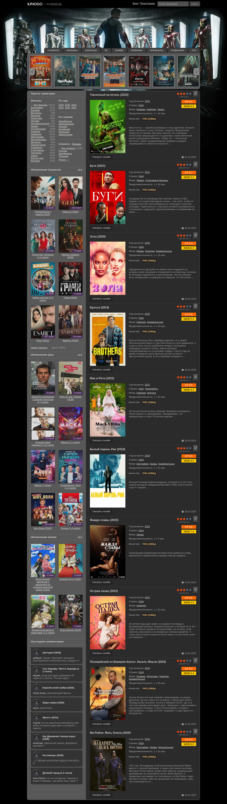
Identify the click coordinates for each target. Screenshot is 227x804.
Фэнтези (151, 393)
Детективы (152, 676)
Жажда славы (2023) (104, 520)
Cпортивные (37, 150)
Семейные (36, 147)
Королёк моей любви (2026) (58, 687)
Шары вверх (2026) (53, 702)
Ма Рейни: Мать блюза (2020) (110, 732)
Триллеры (36, 153)
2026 (61, 105)
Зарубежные (65, 121)
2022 (147, 384)
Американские (66, 124)
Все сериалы (68, 148)
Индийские (64, 129)
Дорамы (76, 144)
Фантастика (37, 158)
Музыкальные (165, 747)
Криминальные (164, 251)
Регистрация (147, 3)
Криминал (36, 134)
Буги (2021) (97, 165)
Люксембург (151, 388)
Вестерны (36, 113)
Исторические (38, 129)
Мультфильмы (38, 139)
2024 (147, 668)
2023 (147, 101)
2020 (147, 243)
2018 (147, 455)
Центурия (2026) (52, 652)
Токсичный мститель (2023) (109, 94)
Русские (63, 126)
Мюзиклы (36, 142)
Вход (135, 3)
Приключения (38, 145)
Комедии (151, 109)
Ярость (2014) (50, 717)
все (80, 169)
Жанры (64, 159)
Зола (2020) (98, 236)
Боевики (141, 109)
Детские (35, 121)
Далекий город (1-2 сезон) (57, 773)
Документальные (40, 123)
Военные (35, 115)
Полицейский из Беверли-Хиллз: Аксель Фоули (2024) (128, 661)
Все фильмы (41, 105)
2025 (67, 105)
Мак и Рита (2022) (102, 378)
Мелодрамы (37, 137)
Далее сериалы (39, 347)
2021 (147, 172)
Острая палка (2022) (104, 591)
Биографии (142, 463)
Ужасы (160, 109)
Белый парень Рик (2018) (107, 449)
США (141, 105)
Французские (65, 134)
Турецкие (63, 156)
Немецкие (64, 132)
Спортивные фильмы (156, 180)
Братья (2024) (99, 307)
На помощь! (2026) (53, 755)
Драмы (140, 180)
